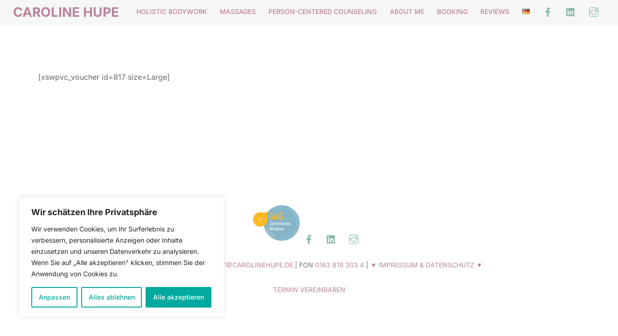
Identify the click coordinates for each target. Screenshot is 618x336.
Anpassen (54, 297)
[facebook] (548, 11)
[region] (121, 257)
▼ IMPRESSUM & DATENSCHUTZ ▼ (426, 265)
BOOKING (452, 11)
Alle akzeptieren (178, 297)
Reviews (494, 11)
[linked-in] (571, 11)
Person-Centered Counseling (322, 11)
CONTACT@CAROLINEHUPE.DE (243, 265)
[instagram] (593, 11)
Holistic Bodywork (171, 11)
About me (407, 11)
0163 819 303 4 (339, 265)
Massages (238, 11)
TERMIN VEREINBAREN (309, 290)
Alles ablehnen (112, 297)
